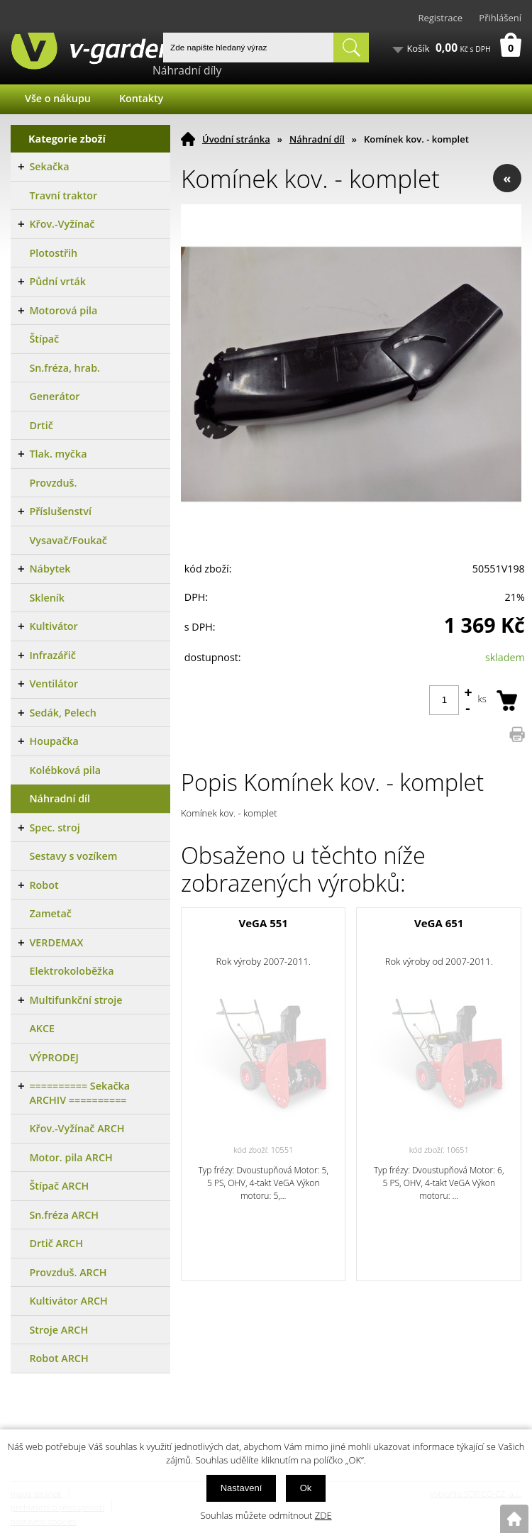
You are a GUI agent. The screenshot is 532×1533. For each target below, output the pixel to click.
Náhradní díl (317, 139)
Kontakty (141, 98)
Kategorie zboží (67, 138)
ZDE (323, 1515)
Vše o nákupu (58, 98)
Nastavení (241, 1488)
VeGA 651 (438, 923)
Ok (306, 1488)
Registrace (440, 17)
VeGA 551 (263, 923)
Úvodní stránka (236, 139)
